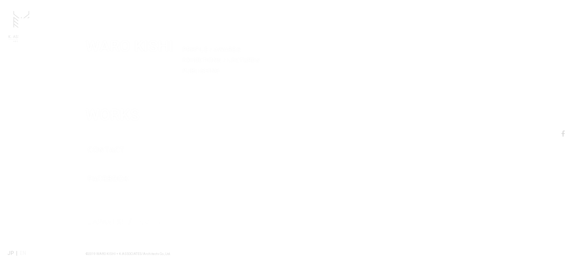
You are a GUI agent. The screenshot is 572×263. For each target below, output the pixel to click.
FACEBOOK (135, 158)
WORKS (163, 87)
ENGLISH (173, 203)
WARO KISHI (254, 35)
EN (23, 253)
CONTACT (131, 129)
